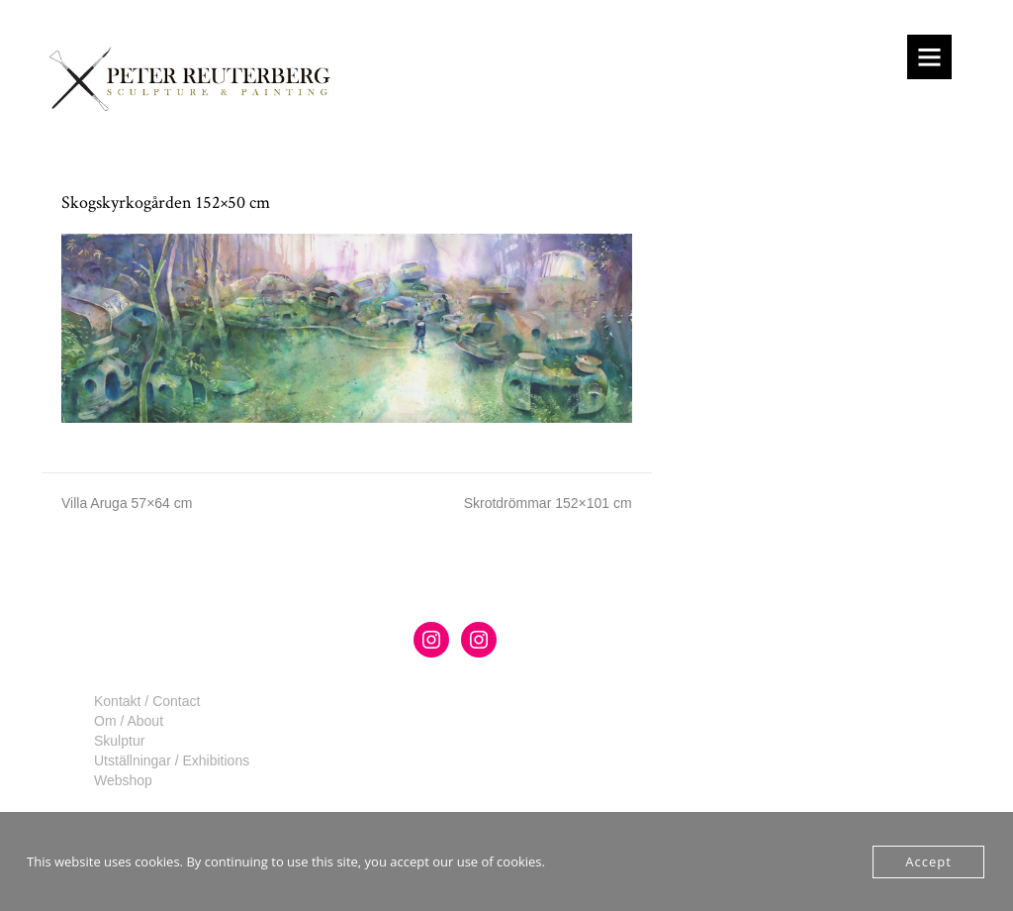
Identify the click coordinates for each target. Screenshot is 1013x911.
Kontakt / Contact (147, 701)
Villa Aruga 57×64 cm (126, 503)
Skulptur (119, 741)
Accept (928, 861)
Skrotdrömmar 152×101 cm (548, 503)
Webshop (123, 780)
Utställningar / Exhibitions (171, 760)
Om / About (128, 721)
